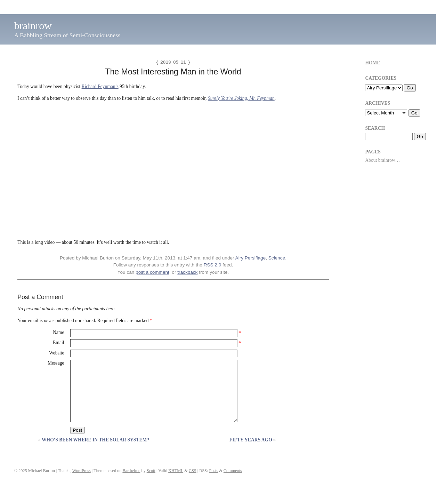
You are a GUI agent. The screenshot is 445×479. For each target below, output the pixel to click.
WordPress (81, 470)
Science (276, 258)
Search (375, 128)
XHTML (175, 470)
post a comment (152, 272)
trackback (187, 272)
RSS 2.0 (212, 265)
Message (56, 363)
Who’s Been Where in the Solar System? (95, 439)
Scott (151, 470)
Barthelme (131, 470)
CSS (192, 470)
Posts (213, 470)
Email (58, 342)
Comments (233, 470)
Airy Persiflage (250, 258)
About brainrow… (382, 160)
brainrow (33, 25)
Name (58, 332)
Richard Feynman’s (100, 86)
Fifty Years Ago (250, 439)
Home (372, 62)
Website (56, 353)
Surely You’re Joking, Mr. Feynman (241, 98)
